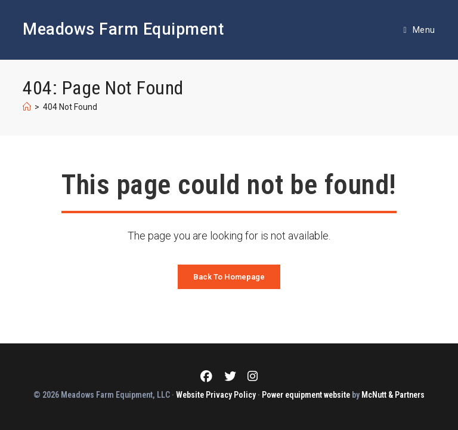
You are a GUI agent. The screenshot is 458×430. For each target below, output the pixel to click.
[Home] (27, 107)
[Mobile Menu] (419, 30)
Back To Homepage (229, 276)
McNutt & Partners (393, 395)
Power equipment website (306, 395)
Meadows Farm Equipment (123, 29)
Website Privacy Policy (216, 395)
